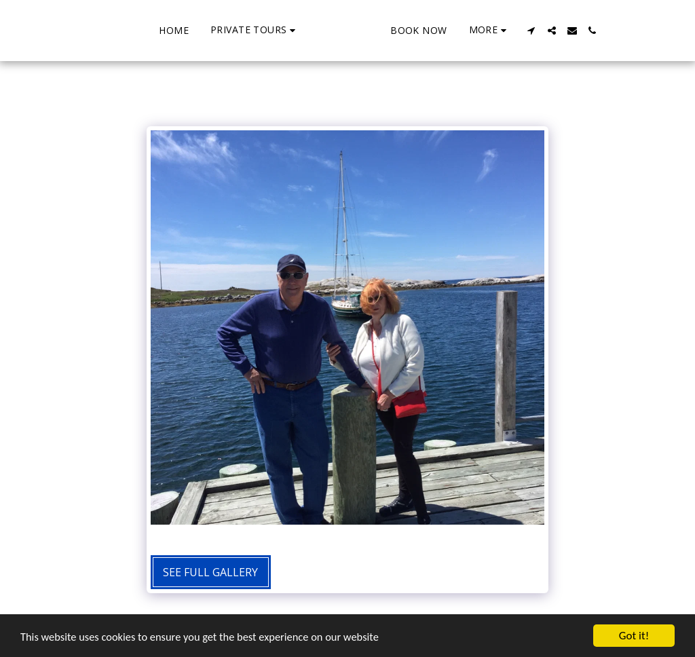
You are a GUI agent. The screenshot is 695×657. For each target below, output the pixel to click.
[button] (203, 30)
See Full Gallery (210, 572)
